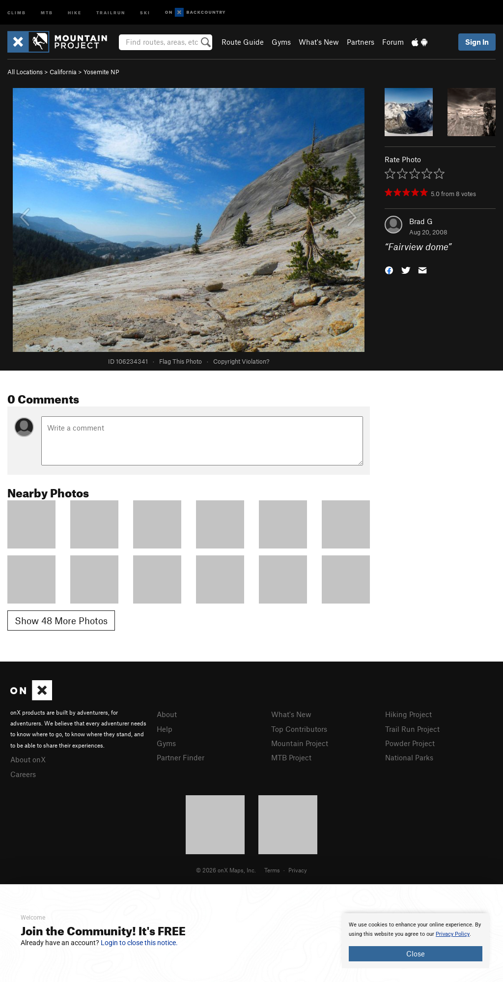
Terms (272, 869)
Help (164, 728)
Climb (16, 12)
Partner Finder (180, 757)
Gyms (281, 41)
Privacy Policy (453, 934)
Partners (360, 41)
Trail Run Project (412, 728)
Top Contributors (299, 728)
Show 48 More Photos (61, 620)
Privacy (297, 869)
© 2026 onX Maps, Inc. (226, 869)
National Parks (409, 757)
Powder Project (410, 743)
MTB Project (291, 757)
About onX (28, 759)
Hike (75, 12)
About (167, 714)
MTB (47, 12)
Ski (145, 12)
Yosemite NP (101, 72)
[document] (415, 940)
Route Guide (243, 41)
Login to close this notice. (139, 943)
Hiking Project (408, 714)
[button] (389, 269)
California (63, 72)
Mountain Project (299, 743)
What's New (319, 41)
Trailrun (110, 12)
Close (415, 953)
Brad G (421, 221)
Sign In (477, 41)
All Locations (25, 72)
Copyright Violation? (241, 361)
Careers (23, 774)
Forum (393, 41)
